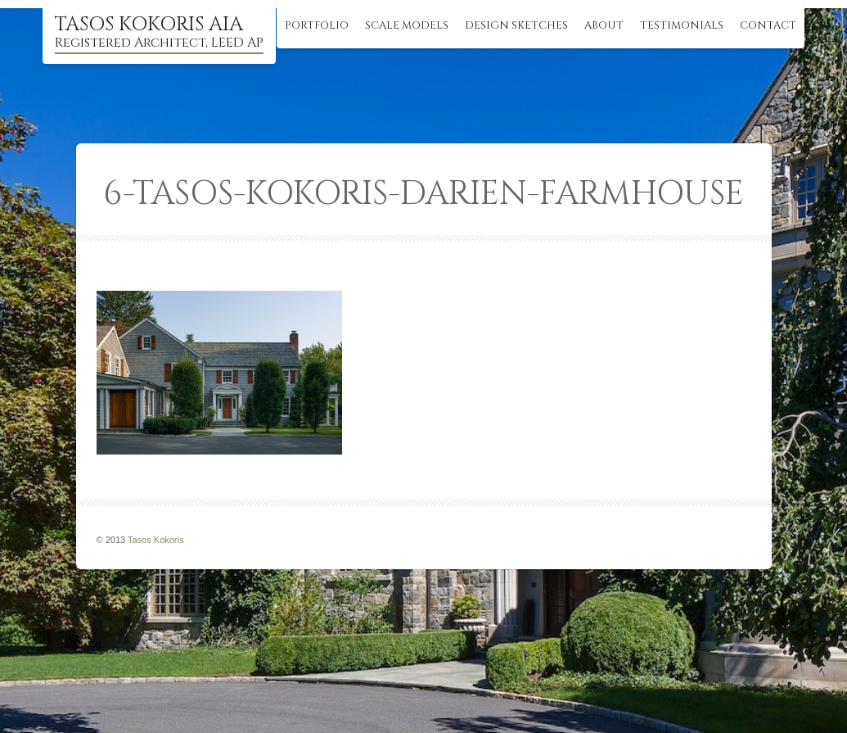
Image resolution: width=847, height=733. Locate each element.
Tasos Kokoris (155, 540)
